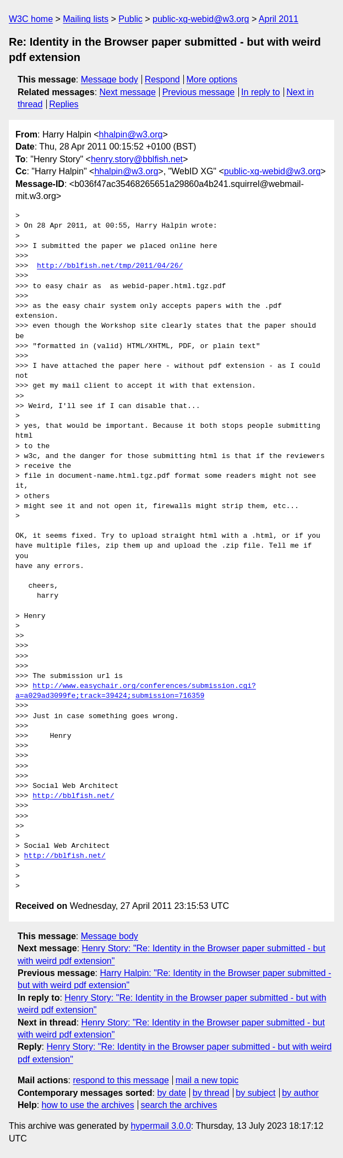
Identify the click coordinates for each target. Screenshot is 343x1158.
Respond (162, 79)
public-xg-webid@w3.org (201, 19)
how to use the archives (88, 1105)
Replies (63, 104)
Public (130, 19)
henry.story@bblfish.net (137, 159)
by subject (255, 1093)
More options (212, 79)
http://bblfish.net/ (73, 796)
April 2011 (278, 19)
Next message (128, 92)
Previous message (198, 92)
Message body (109, 79)
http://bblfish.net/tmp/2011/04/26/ (110, 266)
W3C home (31, 19)
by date (171, 1093)
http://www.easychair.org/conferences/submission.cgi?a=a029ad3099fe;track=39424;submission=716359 (135, 691)
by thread (211, 1093)
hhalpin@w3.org (131, 134)
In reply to (260, 92)
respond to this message (120, 1080)
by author (300, 1093)
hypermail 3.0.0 (160, 1126)
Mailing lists (85, 19)
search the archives (179, 1105)
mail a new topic (207, 1080)
